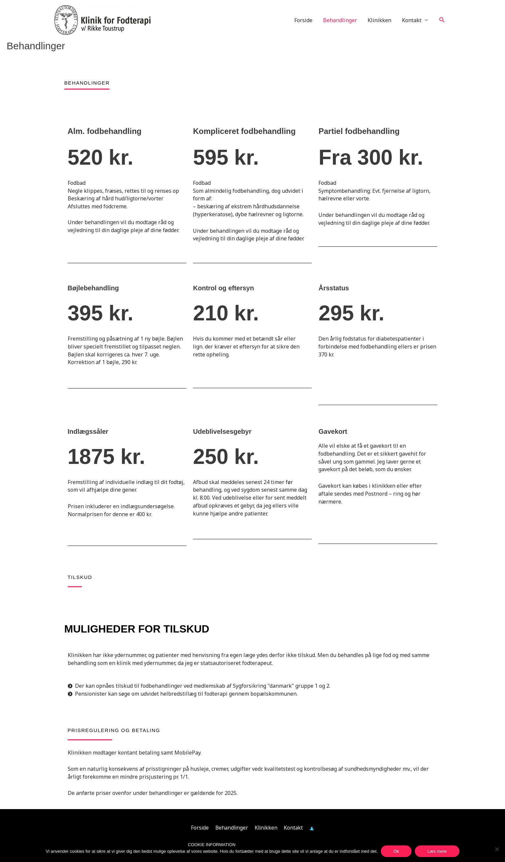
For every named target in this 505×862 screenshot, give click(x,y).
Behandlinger (340, 20)
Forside (303, 20)
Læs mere (437, 851)
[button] (442, 20)
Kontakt (411, 20)
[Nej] (496, 849)
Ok (396, 851)
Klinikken (379, 20)
